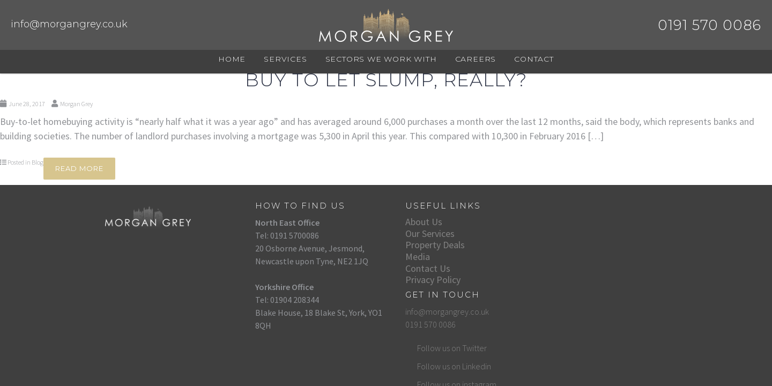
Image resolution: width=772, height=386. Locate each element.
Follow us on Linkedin (569, 277)
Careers (475, 59)
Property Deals (416, 245)
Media (398, 256)
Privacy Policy (413, 279)
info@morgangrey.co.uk (69, 24)
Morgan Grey (76, 104)
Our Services (410, 233)
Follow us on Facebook (572, 313)
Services (285, 59)
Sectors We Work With (381, 59)
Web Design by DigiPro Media (552, 360)
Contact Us (408, 268)
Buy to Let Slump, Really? (386, 80)
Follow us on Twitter (567, 259)
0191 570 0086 (551, 235)
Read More (79, 168)
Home (232, 59)
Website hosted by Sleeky (631, 360)
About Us (404, 222)
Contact (534, 59)
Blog (37, 162)
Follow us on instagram (572, 295)
